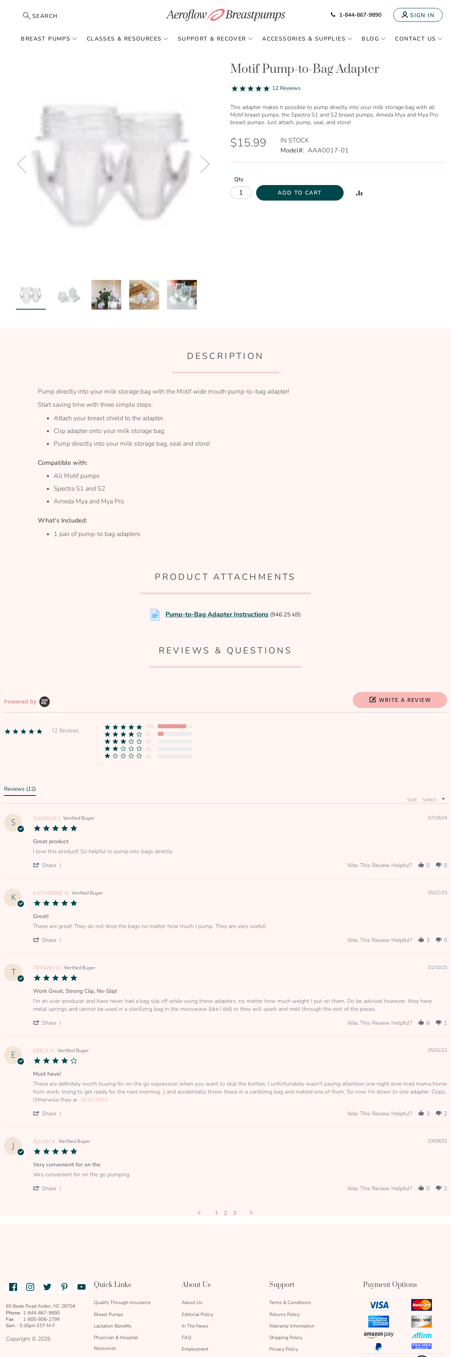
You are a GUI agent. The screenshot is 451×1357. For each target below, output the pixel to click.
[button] (400, 638)
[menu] (225, 39)
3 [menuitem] (234, 1151)
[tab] (20, 728)
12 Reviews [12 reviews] (286, 88)
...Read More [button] (93, 1037)
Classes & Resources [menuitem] (124, 39)
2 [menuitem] (225, 1151)
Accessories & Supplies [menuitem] (304, 39)
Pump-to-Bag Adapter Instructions (216, 552)
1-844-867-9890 (356, 15)
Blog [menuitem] (370, 39)
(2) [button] (148, 672)
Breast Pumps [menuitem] (45, 39)
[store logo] (225, 15)
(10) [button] (149, 664)
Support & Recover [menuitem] (212, 39)
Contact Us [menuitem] (415, 39)
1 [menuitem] (216, 1151)
